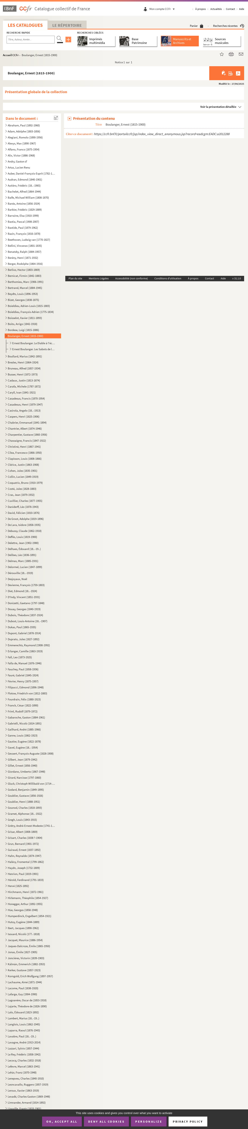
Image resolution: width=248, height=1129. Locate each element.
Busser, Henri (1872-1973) (23, 374)
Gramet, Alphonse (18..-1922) (25, 813)
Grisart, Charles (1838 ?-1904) (25, 838)
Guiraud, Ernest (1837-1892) (24, 850)
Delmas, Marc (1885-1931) (23, 561)
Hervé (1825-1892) (18, 886)
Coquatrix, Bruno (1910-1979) (25, 483)
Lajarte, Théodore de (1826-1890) (27, 1006)
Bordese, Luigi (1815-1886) (23, 330)
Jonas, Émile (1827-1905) (22, 952)
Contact (230, 9)
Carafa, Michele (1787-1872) (24, 386)
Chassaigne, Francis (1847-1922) (27, 440)
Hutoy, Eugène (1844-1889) (24, 922)
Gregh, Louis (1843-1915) (22, 820)
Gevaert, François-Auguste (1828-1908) (31, 753)
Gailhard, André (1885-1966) (24, 729)
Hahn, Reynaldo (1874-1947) (24, 856)
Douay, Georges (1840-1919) (24, 609)
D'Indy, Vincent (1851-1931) (24, 597)
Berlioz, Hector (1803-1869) (24, 270)
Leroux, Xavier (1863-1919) (23, 1090)
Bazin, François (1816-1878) (24, 233)
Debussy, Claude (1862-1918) (25, 531)
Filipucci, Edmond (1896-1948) (26, 687)
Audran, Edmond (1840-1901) (25, 179)
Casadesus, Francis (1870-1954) (26, 398)
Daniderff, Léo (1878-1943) (23, 507)
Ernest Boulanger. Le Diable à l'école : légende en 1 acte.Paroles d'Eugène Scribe (34, 343)
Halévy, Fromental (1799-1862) (26, 862)
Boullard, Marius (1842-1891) (25, 356)
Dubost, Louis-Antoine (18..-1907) (27, 621)
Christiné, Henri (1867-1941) (24, 446)
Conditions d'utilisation (167, 278)
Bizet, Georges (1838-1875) (23, 300)
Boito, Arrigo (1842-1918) (22, 324)
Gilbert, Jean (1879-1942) (22, 759)
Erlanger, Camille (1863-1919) (25, 651)
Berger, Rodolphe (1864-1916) (25, 264)
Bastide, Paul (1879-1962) (23, 227)
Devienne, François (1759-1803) (26, 585)
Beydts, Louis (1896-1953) (23, 294)
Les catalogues (25, 25)
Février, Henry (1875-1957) (23, 681)
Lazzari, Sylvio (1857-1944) (23, 1048)
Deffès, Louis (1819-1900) (22, 537)
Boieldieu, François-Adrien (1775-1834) (31, 312)
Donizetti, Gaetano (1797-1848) (26, 603)
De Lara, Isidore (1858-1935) (24, 525)
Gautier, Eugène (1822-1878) (24, 741)
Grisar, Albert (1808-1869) (23, 832)
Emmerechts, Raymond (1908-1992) (29, 645)
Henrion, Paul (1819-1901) (23, 874)
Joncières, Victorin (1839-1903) (26, 958)
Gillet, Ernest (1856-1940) (22, 765)
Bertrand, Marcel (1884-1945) (25, 288)
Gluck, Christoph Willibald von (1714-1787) (31, 783)
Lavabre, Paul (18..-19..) (22, 1036)
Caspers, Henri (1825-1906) (24, 416)
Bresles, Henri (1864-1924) (23, 362)
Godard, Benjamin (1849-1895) (26, 789)
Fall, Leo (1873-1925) (20, 657)
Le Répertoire (67, 25)
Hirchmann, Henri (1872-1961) (26, 892)
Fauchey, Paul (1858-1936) (23, 669)
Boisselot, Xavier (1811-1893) (25, 318)
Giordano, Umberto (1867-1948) (26, 771)
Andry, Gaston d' (17, 161)
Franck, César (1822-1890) (23, 705)
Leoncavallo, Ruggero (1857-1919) (28, 1084)
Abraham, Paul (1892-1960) (24, 125)
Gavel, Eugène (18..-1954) (23, 747)
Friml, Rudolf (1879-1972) (23, 711)
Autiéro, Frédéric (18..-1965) (24, 185)
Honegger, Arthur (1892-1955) (25, 904)
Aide (241, 9)
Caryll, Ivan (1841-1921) (22, 392)
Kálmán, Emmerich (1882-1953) (26, 964)
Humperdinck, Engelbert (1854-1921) (29, 916)
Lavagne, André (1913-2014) (24, 1042)
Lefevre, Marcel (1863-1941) (24, 1066)
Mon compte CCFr (163, 9)
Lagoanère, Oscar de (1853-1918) (27, 1000)
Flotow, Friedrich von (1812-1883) (27, 693)
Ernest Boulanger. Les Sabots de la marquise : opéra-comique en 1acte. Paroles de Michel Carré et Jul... (34, 349)
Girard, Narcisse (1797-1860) (24, 777)
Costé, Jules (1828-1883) (22, 489)
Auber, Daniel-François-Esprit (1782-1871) (31, 173)
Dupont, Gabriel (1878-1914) (24, 633)
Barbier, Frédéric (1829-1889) (25, 209)
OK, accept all (61, 1121)
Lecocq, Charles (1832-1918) (24, 1060)
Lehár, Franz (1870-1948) (22, 1072)
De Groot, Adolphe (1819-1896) (26, 519)
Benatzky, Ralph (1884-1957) (24, 252)
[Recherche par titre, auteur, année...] (31, 39)
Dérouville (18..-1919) (20, 573)
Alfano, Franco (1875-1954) (24, 149)
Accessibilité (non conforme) (131, 278)
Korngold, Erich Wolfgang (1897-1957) (30, 976)
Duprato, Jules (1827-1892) (24, 639)
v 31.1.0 (236, 278)
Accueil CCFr (11, 55)
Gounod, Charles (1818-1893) (25, 807)
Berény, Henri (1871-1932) (23, 258)
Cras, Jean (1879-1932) (21, 495)
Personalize (148, 1121)
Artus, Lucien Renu (19, 167)
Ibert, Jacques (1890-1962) (23, 928)
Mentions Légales (99, 278)
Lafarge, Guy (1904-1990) (22, 994)
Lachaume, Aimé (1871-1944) (25, 982)
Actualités (216, 9)
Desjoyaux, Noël (17, 579)
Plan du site (75, 278)
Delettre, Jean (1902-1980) (23, 543)
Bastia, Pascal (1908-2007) (23, 221)
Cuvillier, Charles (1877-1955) (25, 501)
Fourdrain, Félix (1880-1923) (24, 699)
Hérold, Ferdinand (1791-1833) (26, 880)
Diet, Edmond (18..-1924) (22, 591)
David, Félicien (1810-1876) (24, 513)
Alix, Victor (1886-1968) (21, 155)
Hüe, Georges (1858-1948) (23, 910)
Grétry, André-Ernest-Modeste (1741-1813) (31, 826)
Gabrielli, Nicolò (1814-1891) (25, 723)
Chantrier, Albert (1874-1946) (25, 428)
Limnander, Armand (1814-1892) (27, 1102)
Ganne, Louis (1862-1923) (23, 735)
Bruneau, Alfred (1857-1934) (24, 368)
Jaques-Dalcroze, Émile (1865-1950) (29, 946)
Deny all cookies (106, 1121)
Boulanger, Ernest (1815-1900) (25, 336)
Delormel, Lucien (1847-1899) (25, 567)
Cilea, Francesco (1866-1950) (25, 452)
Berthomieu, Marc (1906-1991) (26, 282)
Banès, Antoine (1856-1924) (24, 203)
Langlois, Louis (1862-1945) (24, 1024)
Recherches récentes (228, 26)
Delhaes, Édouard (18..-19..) (24, 549)
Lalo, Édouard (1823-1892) (23, 1012)
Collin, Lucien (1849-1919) (23, 477)
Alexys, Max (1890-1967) (22, 143)
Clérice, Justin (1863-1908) (23, 464)
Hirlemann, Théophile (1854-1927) (28, 898)
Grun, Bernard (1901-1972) (23, 844)
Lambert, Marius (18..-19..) (23, 1018)
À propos (200, 9)
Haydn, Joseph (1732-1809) (24, 868)
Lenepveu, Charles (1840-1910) (26, 1078)
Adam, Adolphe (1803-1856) (24, 131)
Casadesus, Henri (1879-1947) (25, 404)
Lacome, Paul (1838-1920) (23, 988)
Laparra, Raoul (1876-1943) (24, 1030)
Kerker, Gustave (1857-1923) (24, 970)
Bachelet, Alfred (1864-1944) (24, 191)
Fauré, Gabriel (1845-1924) (23, 675)
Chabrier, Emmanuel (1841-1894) (27, 422)
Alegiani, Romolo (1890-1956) (25, 137)
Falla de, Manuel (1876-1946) (25, 663)
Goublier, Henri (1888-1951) (24, 801)
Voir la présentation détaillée (218, 107)
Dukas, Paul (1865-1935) (22, 627)
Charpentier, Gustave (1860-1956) (27, 434)
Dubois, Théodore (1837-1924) (25, 615)
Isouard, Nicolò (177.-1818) (24, 934)
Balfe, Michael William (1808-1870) (28, 197)
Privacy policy (188, 1121)
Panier (196, 26)
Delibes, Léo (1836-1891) (22, 555)
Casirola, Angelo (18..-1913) (24, 410)
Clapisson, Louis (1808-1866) (25, 458)
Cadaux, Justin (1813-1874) (24, 380)
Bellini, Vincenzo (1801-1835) (25, 246)
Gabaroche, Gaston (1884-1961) (26, 717)
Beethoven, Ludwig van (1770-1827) (29, 239)
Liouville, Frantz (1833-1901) (24, 1108)
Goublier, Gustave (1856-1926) (25, 795)
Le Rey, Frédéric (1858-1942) (24, 1054)
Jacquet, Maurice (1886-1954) (25, 940)
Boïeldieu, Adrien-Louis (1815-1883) (29, 306)
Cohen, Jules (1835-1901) (22, 470)
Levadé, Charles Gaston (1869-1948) (29, 1096)
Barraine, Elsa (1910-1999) (23, 215)
